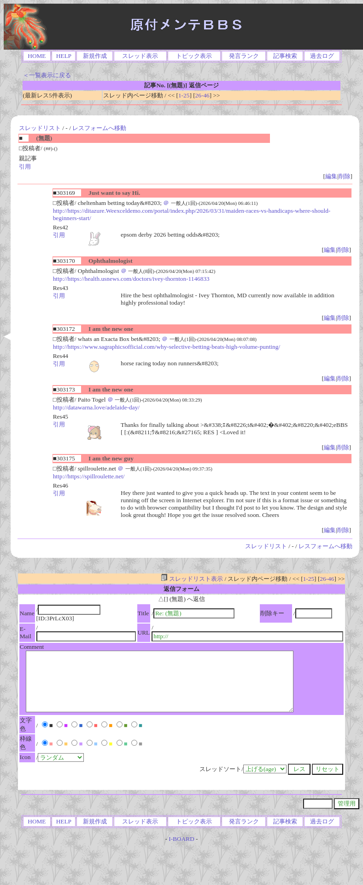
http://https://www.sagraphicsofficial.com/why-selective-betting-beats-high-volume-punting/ (166, 346)
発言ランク (244, 55)
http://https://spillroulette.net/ (89, 476)
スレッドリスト (40, 128)
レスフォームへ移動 (99, 128)
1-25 (183, 95)
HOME (37, 55)
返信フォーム (181, 588)
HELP (63, 55)
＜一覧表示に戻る (47, 75)
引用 (25, 166)
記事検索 (285, 55)
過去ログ (322, 55)
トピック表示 (194, 55)
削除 (345, 176)
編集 (331, 176)
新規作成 (95, 55)
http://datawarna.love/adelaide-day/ (96, 407)
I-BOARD (181, 838)
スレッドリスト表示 (192, 578)
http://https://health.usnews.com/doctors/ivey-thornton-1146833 (131, 278)
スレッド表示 (140, 55)
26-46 (202, 95)
